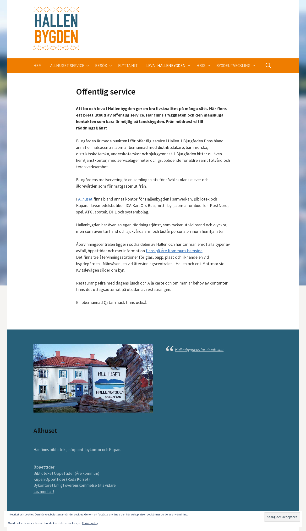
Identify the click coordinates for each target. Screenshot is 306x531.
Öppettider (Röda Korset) (67, 479)
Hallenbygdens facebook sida (199, 349)
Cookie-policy (90, 523)
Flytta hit (128, 65)
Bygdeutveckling (233, 65)
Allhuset (85, 199)
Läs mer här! (43, 491)
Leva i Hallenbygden (166, 65)
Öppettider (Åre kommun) (76, 473)
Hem (37, 65)
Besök (101, 65)
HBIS (201, 65)
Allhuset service (67, 65)
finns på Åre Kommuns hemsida (174, 250)
